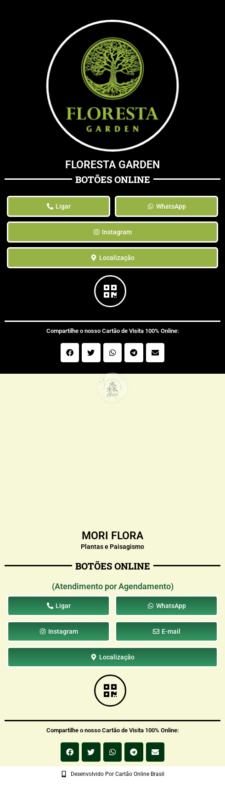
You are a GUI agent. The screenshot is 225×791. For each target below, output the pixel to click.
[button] (70, 352)
